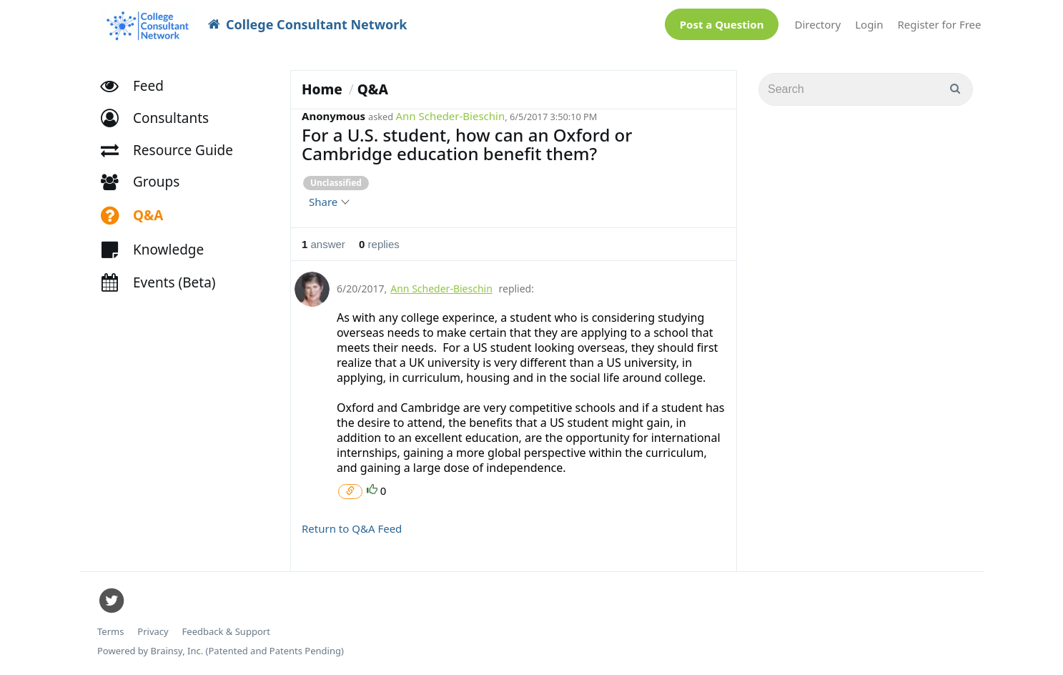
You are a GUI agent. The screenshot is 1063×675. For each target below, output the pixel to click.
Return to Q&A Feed (352, 528)
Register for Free (940, 24)
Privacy (152, 632)
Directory (817, 24)
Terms (110, 632)
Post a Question (722, 24)
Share (328, 201)
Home (322, 89)
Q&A (372, 89)
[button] (161, 118)
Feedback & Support (226, 632)
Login (869, 24)
